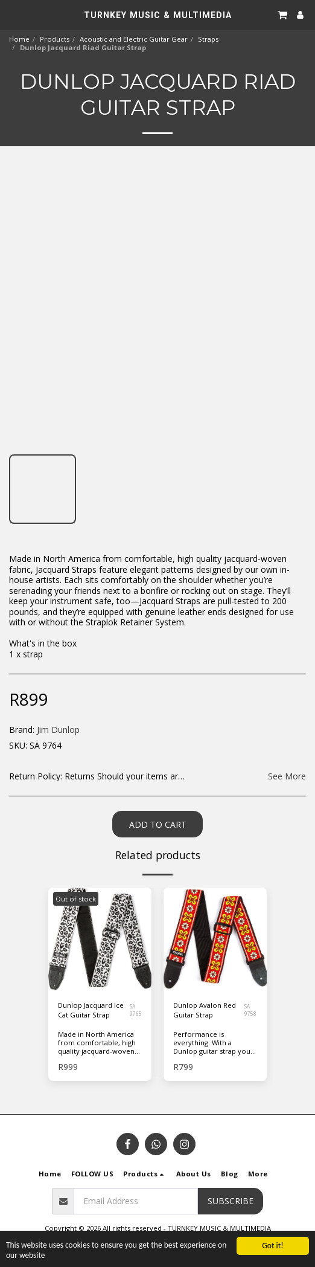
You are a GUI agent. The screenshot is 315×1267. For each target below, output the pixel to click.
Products (54, 39)
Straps (208, 39)
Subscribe (230, 1201)
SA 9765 (136, 1010)
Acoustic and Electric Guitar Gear (134, 39)
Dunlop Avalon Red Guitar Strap (204, 1010)
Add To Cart (157, 824)
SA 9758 (250, 1010)
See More (287, 776)
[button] (13, 14)
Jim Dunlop (58, 729)
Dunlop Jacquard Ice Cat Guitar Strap (91, 1010)
